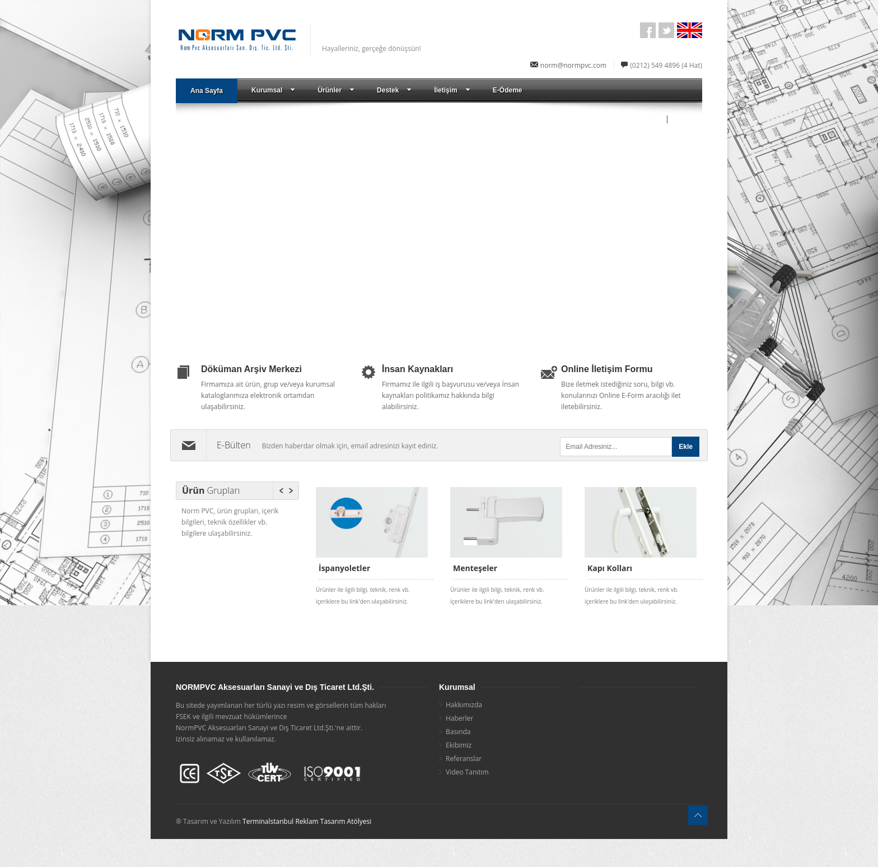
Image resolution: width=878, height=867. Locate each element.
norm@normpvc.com (573, 65)
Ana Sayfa (206, 91)
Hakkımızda (464, 705)
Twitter (666, 30)
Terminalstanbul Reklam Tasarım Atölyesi (306, 821)
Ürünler (335, 90)
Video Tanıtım (467, 772)
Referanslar (464, 758)
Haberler (459, 718)
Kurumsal (273, 90)
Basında (458, 731)
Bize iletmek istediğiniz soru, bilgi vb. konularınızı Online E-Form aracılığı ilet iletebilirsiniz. (621, 395)
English (685, 30)
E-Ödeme (507, 90)
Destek (394, 90)
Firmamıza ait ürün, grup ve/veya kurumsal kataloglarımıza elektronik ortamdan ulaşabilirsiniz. (268, 395)
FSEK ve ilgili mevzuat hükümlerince (231, 716)
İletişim (452, 90)
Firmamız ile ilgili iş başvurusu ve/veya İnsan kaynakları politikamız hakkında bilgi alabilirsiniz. (450, 395)
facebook (648, 30)
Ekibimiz (458, 745)
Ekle (686, 447)
